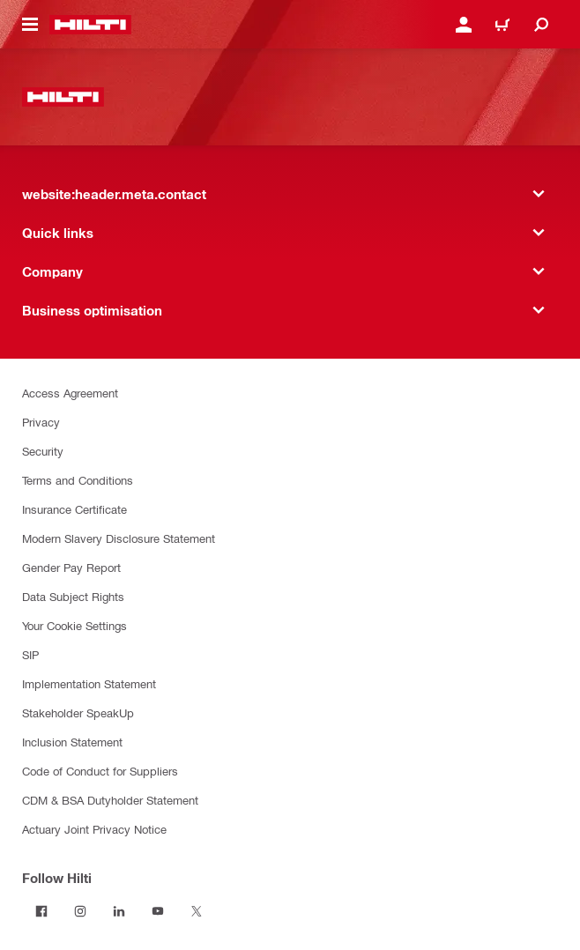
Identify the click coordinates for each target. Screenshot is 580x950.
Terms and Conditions (77, 479)
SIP (30, 654)
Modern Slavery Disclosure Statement (118, 538)
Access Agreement (70, 392)
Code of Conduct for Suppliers (100, 770)
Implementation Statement (89, 683)
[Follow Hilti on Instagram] (80, 911)
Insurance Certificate (74, 509)
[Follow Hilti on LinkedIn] (119, 911)
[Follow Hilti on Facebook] (41, 911)
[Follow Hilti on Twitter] (196, 911)
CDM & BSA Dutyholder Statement (110, 799)
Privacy (41, 421)
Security (42, 450)
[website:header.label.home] (90, 24)
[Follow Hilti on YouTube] (157, 911)
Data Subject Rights (73, 596)
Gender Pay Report (71, 567)
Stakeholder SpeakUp (78, 712)
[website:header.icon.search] (541, 24)
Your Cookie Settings (74, 625)
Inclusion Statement (72, 741)
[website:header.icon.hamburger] (30, 24)
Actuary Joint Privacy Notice (94, 828)
